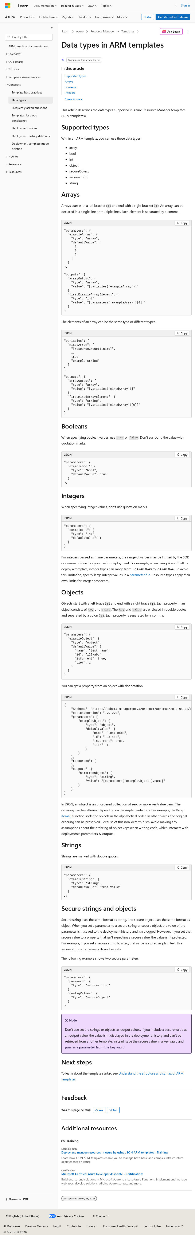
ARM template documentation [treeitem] (28, 46)
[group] (126, 749)
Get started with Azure (173, 17)
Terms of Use (152, 1226)
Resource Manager (102, 31)
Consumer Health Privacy (119, 1226)
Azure (79, 31)
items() (66, 816)
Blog (56, 1226)
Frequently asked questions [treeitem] (29, 108)
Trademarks (173, 1226)
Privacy (90, 1226)
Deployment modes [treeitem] (24, 128)
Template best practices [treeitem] (27, 92)
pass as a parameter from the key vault (94, 1047)
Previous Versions (36, 1226)
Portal (148, 17)
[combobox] (29, 37)
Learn (65, 31)
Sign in (185, 5)
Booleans (70, 87)
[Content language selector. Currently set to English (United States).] (22, 1216)
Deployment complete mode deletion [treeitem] (30, 146)
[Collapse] (51, 28)
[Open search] (175, 5)
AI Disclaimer (11, 1226)
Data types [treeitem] (19, 100)
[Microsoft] (8, 5)
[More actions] (188, 31)
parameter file (140, 575)
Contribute (74, 1226)
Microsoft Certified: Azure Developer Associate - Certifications (102, 1174)
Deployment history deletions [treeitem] (31, 136)
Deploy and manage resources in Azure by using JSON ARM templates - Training (114, 1152)
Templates (127, 31)
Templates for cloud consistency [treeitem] (24, 118)
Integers (70, 93)
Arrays (69, 82)
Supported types (75, 76)
